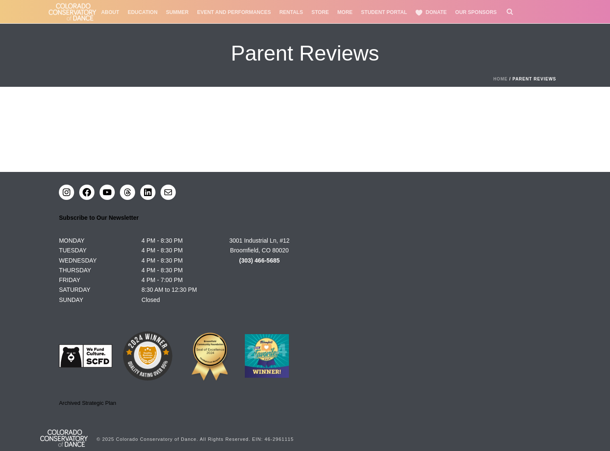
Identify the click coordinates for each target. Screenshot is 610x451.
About (110, 12)
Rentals (291, 12)
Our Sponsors (476, 12)
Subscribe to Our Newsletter (99, 217)
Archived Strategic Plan (87, 403)
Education (142, 12)
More (344, 12)
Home (500, 79)
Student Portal (384, 12)
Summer (177, 12)
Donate (431, 12)
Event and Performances (234, 12)
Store (320, 12)
